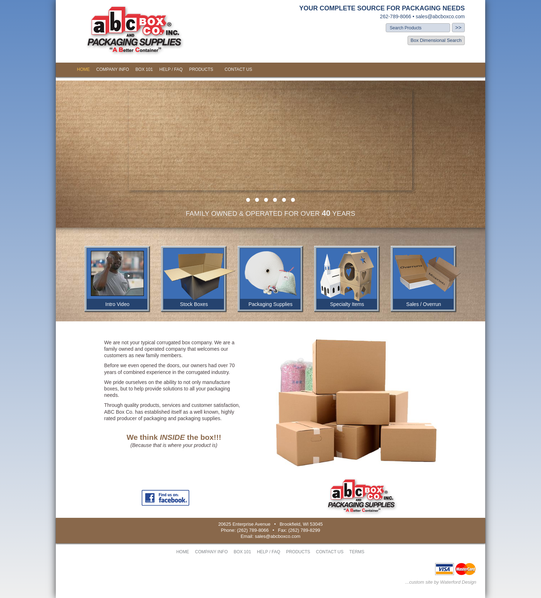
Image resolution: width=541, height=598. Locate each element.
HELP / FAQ (170, 69)
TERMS (356, 551)
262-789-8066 (395, 16)
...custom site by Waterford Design (440, 582)
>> (458, 27)
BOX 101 (144, 69)
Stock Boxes (194, 304)
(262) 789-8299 (304, 530)
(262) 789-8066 (253, 530)
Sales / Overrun (423, 304)
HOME (83, 69)
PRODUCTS (201, 69)
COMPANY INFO (112, 69)
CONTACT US (238, 69)
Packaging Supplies (271, 304)
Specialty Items (347, 304)
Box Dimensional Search (436, 40)
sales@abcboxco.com (440, 16)
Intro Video (117, 304)
